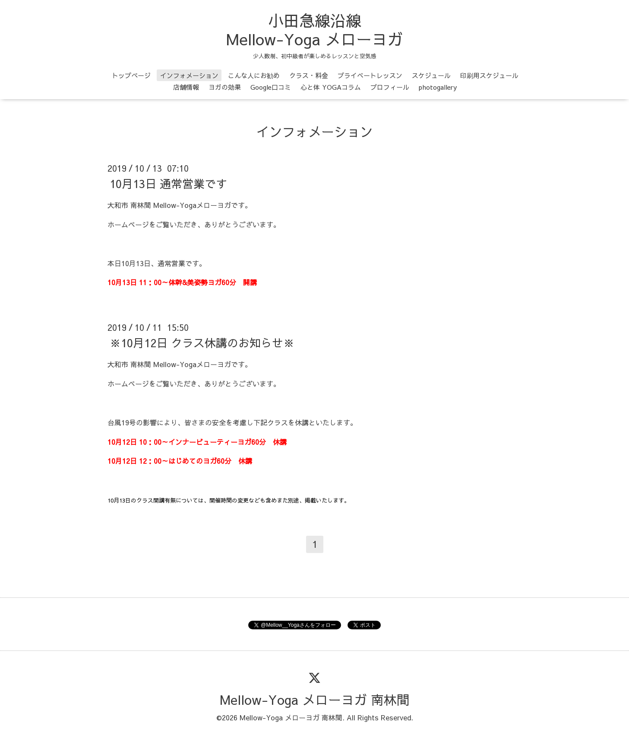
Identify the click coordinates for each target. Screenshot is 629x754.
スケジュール (431, 75)
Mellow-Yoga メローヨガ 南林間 (315, 699)
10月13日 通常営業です (168, 183)
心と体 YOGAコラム (330, 86)
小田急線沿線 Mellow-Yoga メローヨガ (314, 29)
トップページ (131, 75)
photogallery (438, 86)
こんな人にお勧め (254, 75)
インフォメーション (189, 75)
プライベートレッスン (370, 75)
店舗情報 (186, 86)
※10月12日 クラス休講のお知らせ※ (202, 342)
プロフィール (389, 86)
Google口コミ (270, 86)
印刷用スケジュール (489, 75)
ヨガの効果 (225, 86)
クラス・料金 (308, 75)
